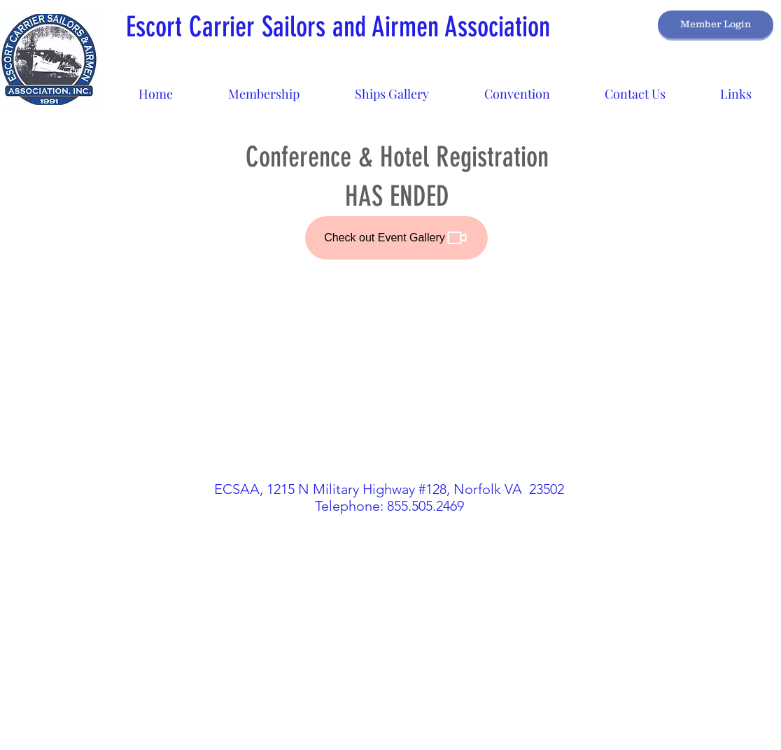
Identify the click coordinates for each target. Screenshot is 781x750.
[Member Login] (715, 24)
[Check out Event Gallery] (396, 238)
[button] (391, 88)
